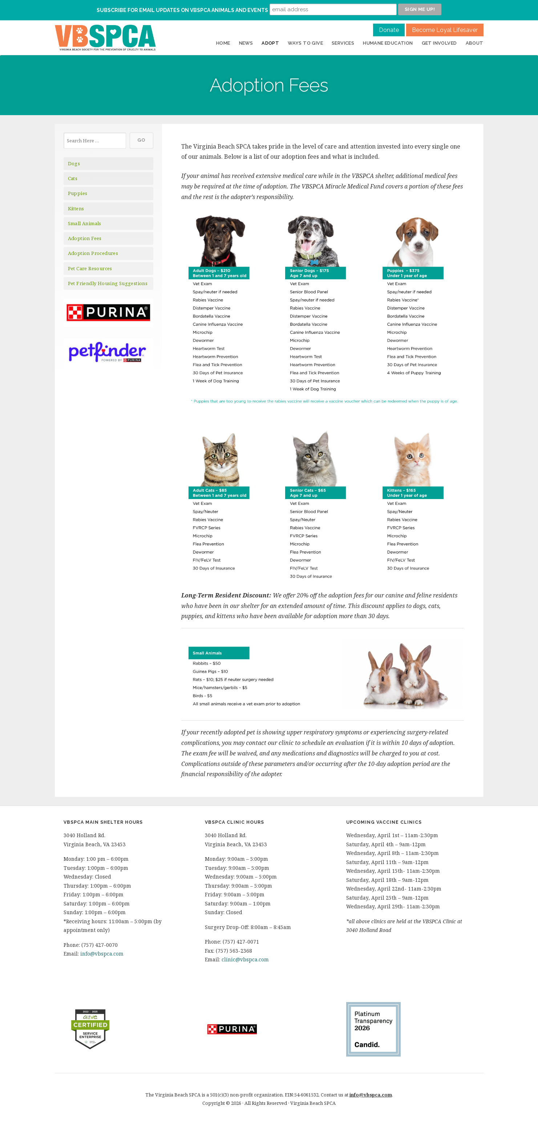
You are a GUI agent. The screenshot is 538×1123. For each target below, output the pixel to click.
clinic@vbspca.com (245, 959)
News (246, 43)
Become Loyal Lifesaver (445, 30)
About (475, 43)
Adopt (270, 43)
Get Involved (439, 43)
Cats (73, 178)
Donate (389, 30)
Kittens (76, 208)
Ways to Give (305, 43)
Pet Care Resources (90, 268)
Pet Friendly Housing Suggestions (108, 283)
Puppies (78, 193)
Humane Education (388, 43)
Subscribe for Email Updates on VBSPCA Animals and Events (182, 10)
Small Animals (84, 223)
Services (343, 43)
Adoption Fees (85, 238)
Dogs (74, 163)
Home (223, 43)
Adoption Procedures (93, 253)
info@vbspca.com (102, 953)
